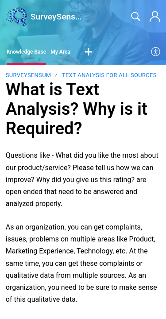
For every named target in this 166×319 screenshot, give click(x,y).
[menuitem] (156, 52)
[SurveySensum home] (16, 16)
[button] (88, 52)
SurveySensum (28, 75)
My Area (60, 52)
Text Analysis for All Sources (109, 75)
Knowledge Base (26, 52)
